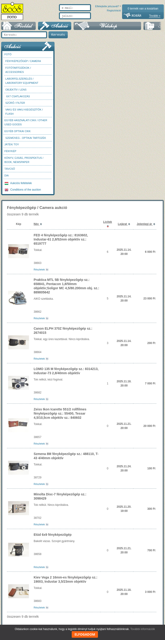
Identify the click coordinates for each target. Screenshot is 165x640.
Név (36, 226)
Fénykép (10, 153)
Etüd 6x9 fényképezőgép (52, 537)
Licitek (107, 224)
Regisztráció (114, 21)
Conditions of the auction (23, 192)
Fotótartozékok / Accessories (18, 72)
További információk (142, 629)
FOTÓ (8, 56)
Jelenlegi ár (145, 226)
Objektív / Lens (15, 92)
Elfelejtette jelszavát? (92, 21)
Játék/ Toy (11, 146)
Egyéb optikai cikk (17, 133)
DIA (6, 177)
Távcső (9, 171)
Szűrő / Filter (15, 105)
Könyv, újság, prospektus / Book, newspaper (23, 162)
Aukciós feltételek (18, 185)
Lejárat (123, 226)
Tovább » (154, 15)
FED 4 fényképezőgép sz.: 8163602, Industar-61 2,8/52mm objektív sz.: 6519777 (61, 242)
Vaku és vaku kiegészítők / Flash (24, 113)
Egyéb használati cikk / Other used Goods (25, 124)
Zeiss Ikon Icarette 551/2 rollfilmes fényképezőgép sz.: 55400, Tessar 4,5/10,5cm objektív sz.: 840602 (60, 416)
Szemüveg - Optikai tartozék (25, 140)
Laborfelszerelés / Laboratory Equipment (21, 83)
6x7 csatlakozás (18, 98)
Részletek (39, 271)
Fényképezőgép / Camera (23, 63)
